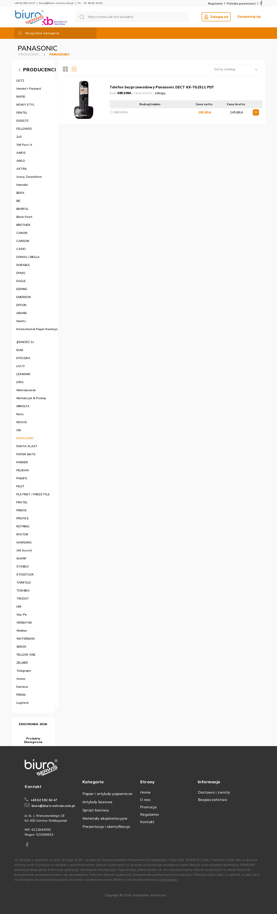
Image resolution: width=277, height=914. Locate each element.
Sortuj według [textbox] (224, 69)
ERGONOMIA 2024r (33, 724)
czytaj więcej (168, 880)
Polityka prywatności (241, 3)
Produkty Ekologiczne (33, 740)
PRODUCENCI (28, 54)
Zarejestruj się (249, 16)
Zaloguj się (216, 16)
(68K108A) (121, 112)
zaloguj (160, 93)
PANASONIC (59, 54)
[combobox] (235, 69)
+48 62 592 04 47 (24, 3)
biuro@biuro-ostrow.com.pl (56, 3)
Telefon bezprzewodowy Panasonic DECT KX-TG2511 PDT (162, 87)
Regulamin (215, 3)
